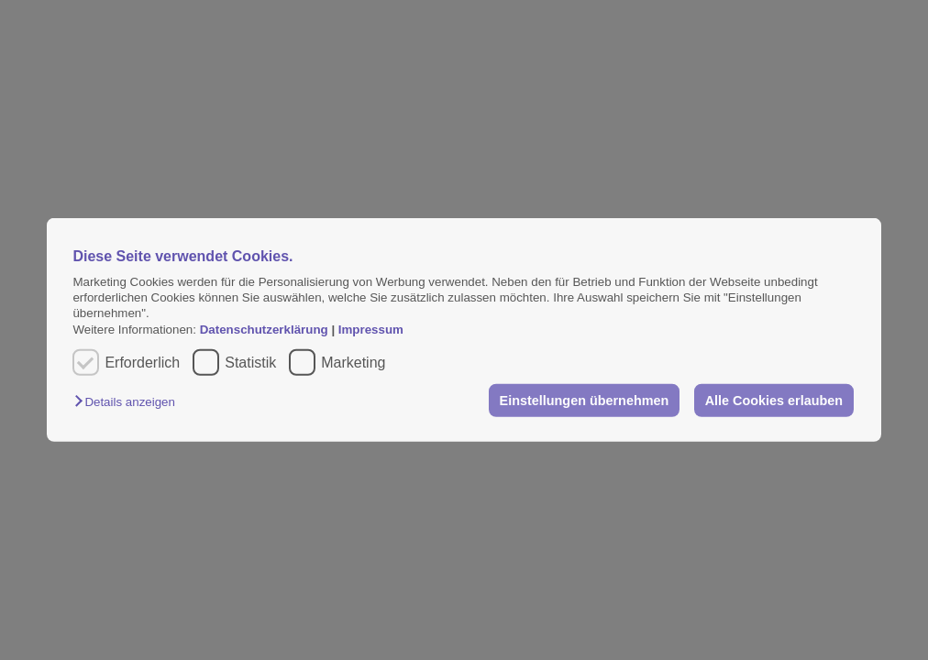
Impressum (370, 329)
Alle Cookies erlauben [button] (774, 400)
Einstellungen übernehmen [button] (584, 400)
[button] (128, 402)
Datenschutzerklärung (266, 329)
